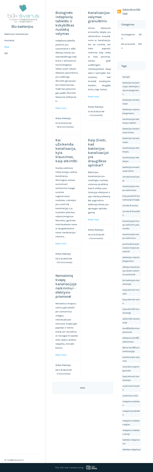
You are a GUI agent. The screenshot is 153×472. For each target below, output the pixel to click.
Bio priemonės (128, 46)
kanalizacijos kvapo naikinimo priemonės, (131, 225)
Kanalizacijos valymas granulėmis (99, 17)
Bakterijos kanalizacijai (16, 34)
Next (82, 387)
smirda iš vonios (130, 205)
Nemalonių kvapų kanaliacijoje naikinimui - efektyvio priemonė (65, 286)
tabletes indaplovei (131, 449)
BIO (6, 53)
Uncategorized (128, 36)
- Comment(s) (65, 127)
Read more (60, 108)
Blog (6, 47)
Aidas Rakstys (63, 118)
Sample (126, 77)
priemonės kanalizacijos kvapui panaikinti (131, 248)
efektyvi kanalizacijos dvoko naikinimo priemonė (131, 271)
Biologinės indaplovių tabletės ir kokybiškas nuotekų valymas (64, 23)
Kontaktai (9, 40)
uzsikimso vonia (130, 395)
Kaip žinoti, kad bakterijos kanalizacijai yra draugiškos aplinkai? (98, 152)
